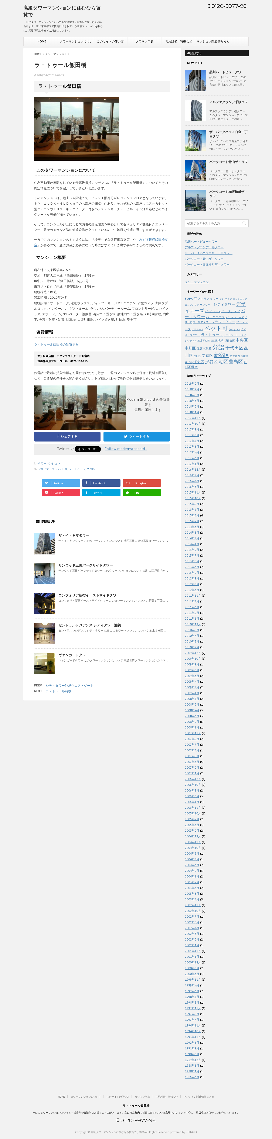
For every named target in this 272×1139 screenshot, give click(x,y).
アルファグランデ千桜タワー (204, 247)
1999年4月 (192, 985)
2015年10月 (193, 498)
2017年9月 (192, 429)
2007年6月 (192, 750)
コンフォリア (192, 304)
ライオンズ (234, 329)
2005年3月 (192, 825)
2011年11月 (193, 596)
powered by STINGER (183, 1132)
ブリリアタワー (202, 322)
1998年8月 (192, 997)
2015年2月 (192, 521)
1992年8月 (192, 1043)
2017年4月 (192, 452)
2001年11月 (193, 951)
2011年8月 (192, 601)
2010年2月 (192, 647)
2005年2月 (192, 830)
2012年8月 (192, 584)
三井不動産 (203, 340)
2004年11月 (193, 842)
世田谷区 (230, 340)
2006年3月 (192, 796)
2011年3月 (192, 607)
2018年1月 (192, 412)
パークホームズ (235, 317)
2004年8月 (192, 859)
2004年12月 (193, 836)
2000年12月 (193, 962)
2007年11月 (193, 733)
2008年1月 (192, 727)
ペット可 (61, 469)
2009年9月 (192, 664)
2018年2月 (192, 406)
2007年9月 (192, 739)
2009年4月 (192, 681)
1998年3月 (192, 1002)
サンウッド (206, 304)
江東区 (198, 362)
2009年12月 (193, 653)
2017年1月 (192, 464)
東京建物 (243, 355)
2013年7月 (192, 555)
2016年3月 (192, 487)
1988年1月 (192, 1071)
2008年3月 (192, 716)
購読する (194, 53)
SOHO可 (191, 299)
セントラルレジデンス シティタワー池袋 (89, 625)
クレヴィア (225, 298)
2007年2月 (192, 767)
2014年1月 (192, 544)
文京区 (91, 469)
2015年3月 (192, 515)
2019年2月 (192, 383)
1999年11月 (193, 980)
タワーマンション (49, 463)
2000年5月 (192, 974)
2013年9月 (192, 550)
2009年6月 (192, 670)
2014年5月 (192, 527)
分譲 (218, 347)
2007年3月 (192, 762)
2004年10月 (193, 848)
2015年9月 (192, 504)
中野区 (190, 348)
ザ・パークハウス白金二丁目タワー (208, 253)
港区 (223, 361)
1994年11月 (193, 1025)
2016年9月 (192, 475)
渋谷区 (211, 361)
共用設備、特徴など (178, 41)
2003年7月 (192, 882)
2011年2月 (192, 613)
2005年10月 (193, 813)
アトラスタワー (208, 299)
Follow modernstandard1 (126, 449)
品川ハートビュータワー (226, 72)
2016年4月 (192, 481)
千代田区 (234, 348)
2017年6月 (192, 447)
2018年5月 (192, 395)
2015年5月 (192, 510)
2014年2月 (192, 538)
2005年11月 (193, 808)
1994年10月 (193, 1031)
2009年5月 (192, 676)
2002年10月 (193, 911)
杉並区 (233, 355)
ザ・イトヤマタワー (73, 535)
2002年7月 (192, 916)
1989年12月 (193, 1060)
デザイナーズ (46, 469)
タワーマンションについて (76, 43)
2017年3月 (192, 458)
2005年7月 (192, 819)
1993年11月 (193, 1037)
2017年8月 (192, 435)
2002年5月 (192, 922)
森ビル (189, 362)
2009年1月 (192, 693)
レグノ (242, 335)
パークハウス (215, 317)
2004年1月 (192, 876)
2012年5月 (192, 590)
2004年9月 (192, 853)
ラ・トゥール (77, 469)
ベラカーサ (197, 329)
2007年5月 (192, 756)
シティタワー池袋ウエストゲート (70, 685)
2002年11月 (193, 905)
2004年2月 (192, 871)
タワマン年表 (144, 41)
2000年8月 (192, 968)
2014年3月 (192, 532)
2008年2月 (192, 722)
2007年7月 (192, 745)
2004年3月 (192, 865)
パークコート (212, 311)
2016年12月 (193, 469)
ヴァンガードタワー (73, 655)
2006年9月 (192, 790)
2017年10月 (193, 424)
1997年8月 (192, 1014)
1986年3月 (192, 1077)
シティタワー (224, 304)
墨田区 (197, 355)
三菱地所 (217, 340)
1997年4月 (192, 1020)
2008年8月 (192, 699)
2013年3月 (192, 567)
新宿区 (221, 355)
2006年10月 (193, 785)
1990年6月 (192, 1054)
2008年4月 (192, 710)
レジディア (191, 340)
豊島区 (236, 361)
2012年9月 (192, 578)
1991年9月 (192, 1048)
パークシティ (230, 311)
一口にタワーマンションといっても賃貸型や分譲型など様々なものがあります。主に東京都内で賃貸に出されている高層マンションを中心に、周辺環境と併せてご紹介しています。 (136, 1112)
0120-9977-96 (227, 6)
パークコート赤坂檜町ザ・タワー (207, 264)
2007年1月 (192, 773)
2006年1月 (192, 802)
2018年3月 (192, 401)
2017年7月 (192, 441)
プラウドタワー (223, 322)
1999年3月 (192, 991)
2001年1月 (192, 957)
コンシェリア (240, 298)
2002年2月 (192, 939)
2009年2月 (192, 687)
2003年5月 (192, 888)
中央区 (242, 340)
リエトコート (231, 335)
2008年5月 (192, 704)
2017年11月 (193, 418)
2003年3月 (192, 894)
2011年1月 (192, 618)
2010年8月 (192, 630)
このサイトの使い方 (110, 41)
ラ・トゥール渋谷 (58, 691)
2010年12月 (193, 624)
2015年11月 (193, 492)
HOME (41, 41)
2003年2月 (192, 899)
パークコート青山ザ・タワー (204, 259)
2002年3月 (192, 934)
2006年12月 (193, 779)
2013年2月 (192, 573)
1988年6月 (192, 1065)
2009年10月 (193, 659)
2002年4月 (192, 928)
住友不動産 (204, 348)
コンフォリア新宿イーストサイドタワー (89, 595)
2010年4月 (192, 636)
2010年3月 (192, 641)
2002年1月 (192, 945)
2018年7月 (192, 389)
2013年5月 (192, 561)
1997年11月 (193, 1008)
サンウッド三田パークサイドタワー (85, 565)
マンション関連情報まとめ (213, 43)
